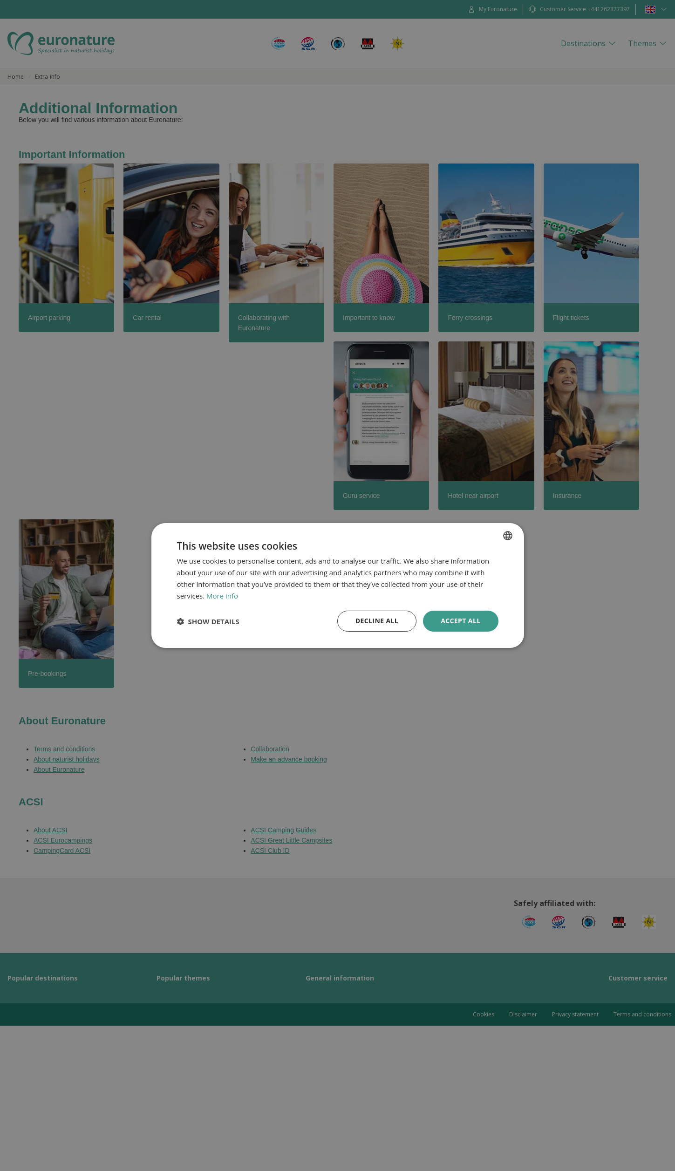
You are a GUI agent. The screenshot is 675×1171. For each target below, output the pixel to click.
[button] (208, 621)
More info (222, 595)
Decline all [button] (376, 620)
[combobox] (507, 535)
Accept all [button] (460, 620)
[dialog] (337, 585)
